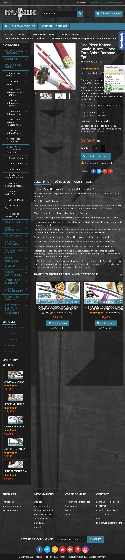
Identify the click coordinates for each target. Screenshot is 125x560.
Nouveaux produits (11, 506)
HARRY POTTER (15, 328)
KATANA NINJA (13, 236)
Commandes (71, 506)
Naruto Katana (15, 164)
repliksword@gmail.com (109, 523)
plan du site (39, 523)
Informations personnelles (77, 502)
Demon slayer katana (13, 74)
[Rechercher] (62, 14)
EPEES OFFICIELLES (12, 229)
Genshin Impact (15, 200)
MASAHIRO (13, 340)
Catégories (10, 45)
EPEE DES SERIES (14, 222)
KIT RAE (11, 334)
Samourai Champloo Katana (14, 184)
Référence (86, 62)
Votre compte (75, 494)
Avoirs (68, 510)
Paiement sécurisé (43, 515)
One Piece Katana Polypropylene (14, 122)
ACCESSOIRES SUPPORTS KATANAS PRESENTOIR (12, 309)
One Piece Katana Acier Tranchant (13, 103)
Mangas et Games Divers (12, 215)
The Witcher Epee (12, 207)
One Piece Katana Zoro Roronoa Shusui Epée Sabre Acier (15, 382)
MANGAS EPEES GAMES (13, 66)
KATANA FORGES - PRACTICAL (14, 52)
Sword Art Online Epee (11, 193)
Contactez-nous (41, 519)
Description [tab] (42, 182)
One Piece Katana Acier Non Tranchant (15, 92)
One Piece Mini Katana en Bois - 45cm (14, 150)
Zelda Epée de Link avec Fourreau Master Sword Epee (15, 427)
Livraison (46, 26)
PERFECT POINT (15, 346)
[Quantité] (96, 148)
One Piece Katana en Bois (14, 113)
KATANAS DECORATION (12, 243)
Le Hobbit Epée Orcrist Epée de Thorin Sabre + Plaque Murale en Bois (15, 471)
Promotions (8, 502)
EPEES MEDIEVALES (11, 259)
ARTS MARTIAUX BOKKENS (14, 251)
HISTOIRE (10, 267)
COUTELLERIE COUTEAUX (12, 282)
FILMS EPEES (12, 59)
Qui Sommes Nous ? (23, 26)
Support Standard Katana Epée (15, 449)
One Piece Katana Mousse (14, 132)
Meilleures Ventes (10, 363)
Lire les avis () (90, 73)
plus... (122, 84)
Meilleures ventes (10, 510)
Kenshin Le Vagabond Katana (14, 176)
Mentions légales (42, 506)
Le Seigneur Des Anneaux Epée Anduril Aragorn (15, 404)
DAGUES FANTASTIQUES (13, 273)
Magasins (38, 527)
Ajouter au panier (95, 156)
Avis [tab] (89, 182)
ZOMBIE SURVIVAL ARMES (14, 290)
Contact (5, 3)
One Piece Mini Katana (13, 140)
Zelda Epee (14, 169)
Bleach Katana (15, 158)
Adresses (69, 515)
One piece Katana (12, 82)
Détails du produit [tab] (68, 182)
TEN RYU (11, 352)
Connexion (93, 3)
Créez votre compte (112, 3)
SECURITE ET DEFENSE (12, 298)
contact (61, 26)
